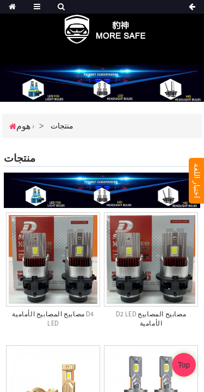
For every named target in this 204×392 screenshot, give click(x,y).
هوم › (25, 125)
